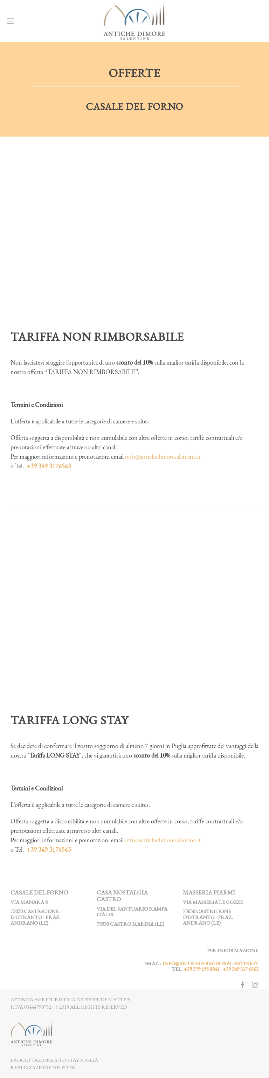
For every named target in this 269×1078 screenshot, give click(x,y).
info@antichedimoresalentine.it (163, 456)
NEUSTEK (63, 1067)
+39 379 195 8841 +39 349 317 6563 (221, 969)
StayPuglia (82, 1060)
